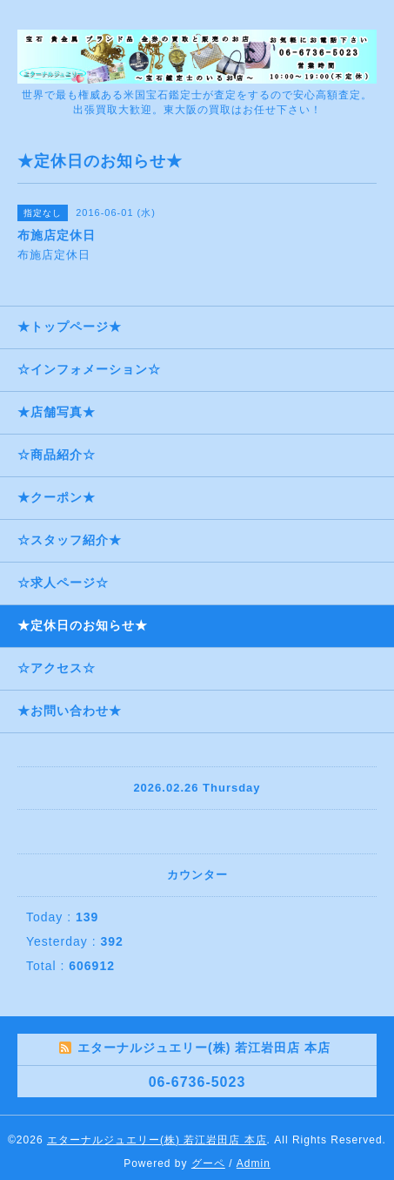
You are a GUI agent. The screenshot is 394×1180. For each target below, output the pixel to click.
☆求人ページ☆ (63, 583)
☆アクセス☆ (56, 668)
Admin (253, 1163)
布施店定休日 (60, 254)
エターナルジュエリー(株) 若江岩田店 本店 (157, 1140)
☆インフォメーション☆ (89, 369)
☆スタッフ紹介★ (69, 540)
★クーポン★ (56, 497)
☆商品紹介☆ (56, 455)
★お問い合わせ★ (69, 711)
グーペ (208, 1163)
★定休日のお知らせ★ (82, 625)
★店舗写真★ (56, 412)
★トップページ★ (69, 327)
